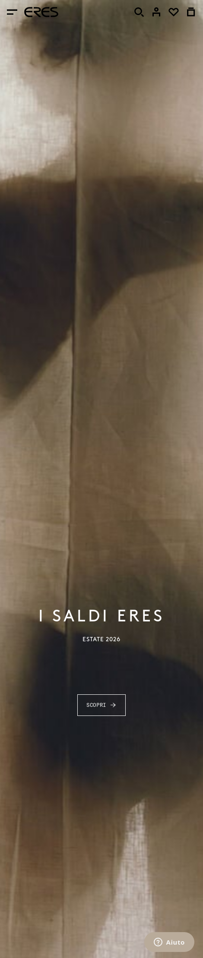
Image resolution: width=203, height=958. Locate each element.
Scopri (101, 705)
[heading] (41, 12)
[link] (156, 12)
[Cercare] (139, 12)
